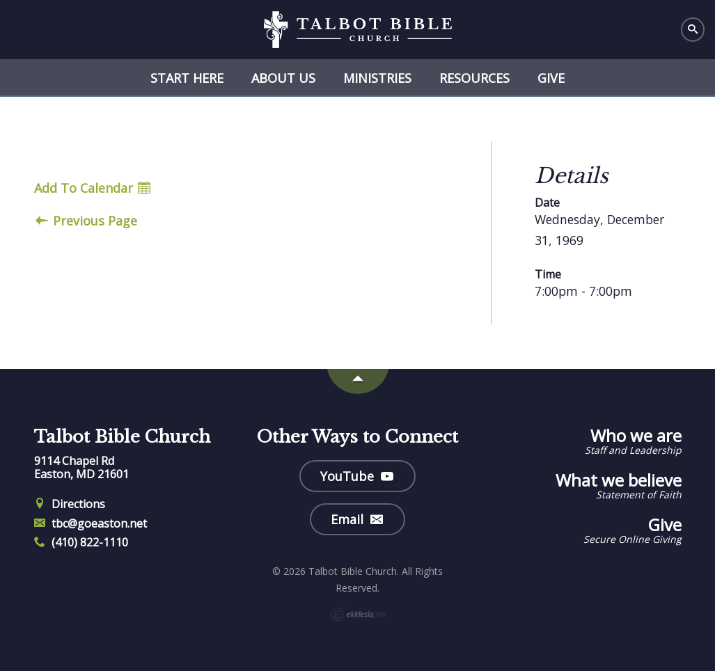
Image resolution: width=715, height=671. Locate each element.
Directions (70, 504)
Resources (474, 78)
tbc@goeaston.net (91, 523)
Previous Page (86, 221)
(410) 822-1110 (81, 542)
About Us (283, 78)
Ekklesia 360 (358, 615)
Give (551, 78)
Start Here (186, 78)
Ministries (377, 78)
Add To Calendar (92, 188)
